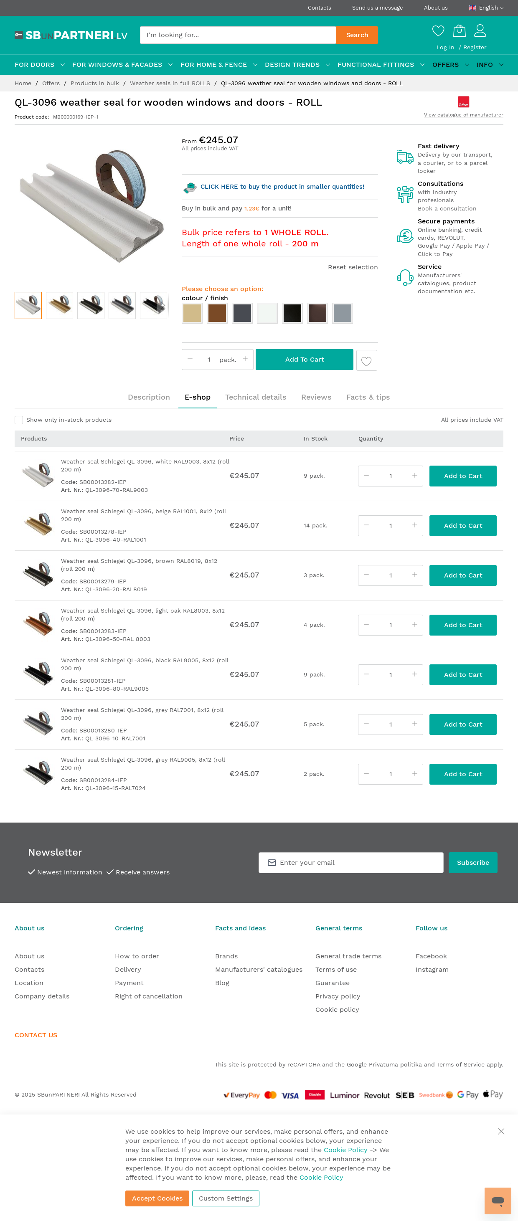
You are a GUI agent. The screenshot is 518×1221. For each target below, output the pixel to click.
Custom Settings (226, 1198)
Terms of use (336, 969)
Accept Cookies (157, 1198)
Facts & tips (368, 397)
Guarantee (332, 983)
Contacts (319, 8)
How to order (137, 956)
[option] (192, 313)
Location (29, 983)
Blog (222, 983)
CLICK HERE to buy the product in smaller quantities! (273, 186)
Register (475, 47)
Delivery (128, 969)
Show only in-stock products (69, 419)
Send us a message (377, 8)
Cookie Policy (346, 1150)
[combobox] (238, 35)
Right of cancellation (149, 996)
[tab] (149, 397)
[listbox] (280, 315)
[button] (59, 305)
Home (24, 83)
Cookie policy (337, 1009)
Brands (226, 956)
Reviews (316, 397)
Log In (447, 47)
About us (436, 8)
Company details (42, 996)
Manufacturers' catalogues (258, 969)
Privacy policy (338, 996)
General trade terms (348, 956)
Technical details (256, 397)
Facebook (431, 956)
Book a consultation (447, 208)
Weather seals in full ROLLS (171, 83)
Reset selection (353, 267)
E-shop (198, 397)
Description (149, 397)
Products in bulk (96, 83)
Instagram (432, 969)
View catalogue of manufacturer (463, 115)
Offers (52, 83)
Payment (129, 983)
